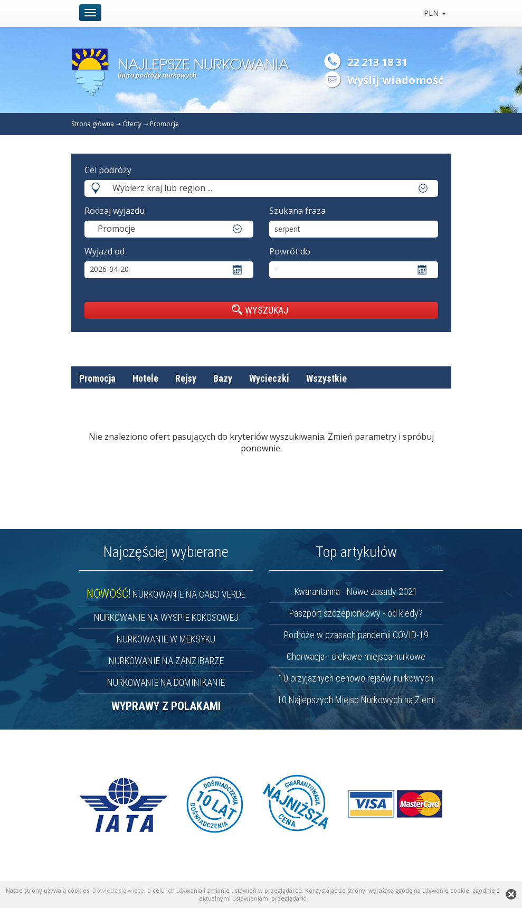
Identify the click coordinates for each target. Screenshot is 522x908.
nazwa (384, 403)
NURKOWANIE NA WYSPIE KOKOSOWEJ (166, 617)
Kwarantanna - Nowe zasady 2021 (356, 591)
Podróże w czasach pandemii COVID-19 (356, 634)
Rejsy (185, 378)
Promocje (164, 123)
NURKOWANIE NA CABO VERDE (166, 594)
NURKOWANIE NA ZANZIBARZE (166, 660)
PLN (435, 13)
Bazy (222, 378)
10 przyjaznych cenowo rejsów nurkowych (356, 678)
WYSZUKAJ (260, 310)
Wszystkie (326, 378)
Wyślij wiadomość (395, 80)
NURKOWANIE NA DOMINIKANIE (166, 682)
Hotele (145, 378)
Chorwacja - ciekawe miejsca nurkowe (356, 656)
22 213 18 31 (377, 62)
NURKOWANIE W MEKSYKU (166, 639)
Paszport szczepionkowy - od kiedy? (356, 613)
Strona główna (92, 123)
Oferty (131, 123)
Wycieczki (269, 378)
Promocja (97, 378)
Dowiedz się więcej (119, 890)
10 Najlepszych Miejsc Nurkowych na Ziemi (356, 699)
